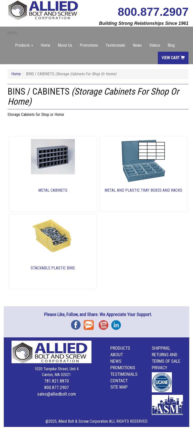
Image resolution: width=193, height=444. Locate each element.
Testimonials (115, 45)
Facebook (77, 323)
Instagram (118, 323)
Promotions (89, 45)
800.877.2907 (153, 11)
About (116, 354)
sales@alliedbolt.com (56, 394)
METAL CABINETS (52, 190)
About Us (65, 45)
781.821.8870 (56, 381)
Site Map (119, 387)
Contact (119, 380)
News (137, 45)
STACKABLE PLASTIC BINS (53, 268)
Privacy (159, 367)
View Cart (173, 57)
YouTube (105, 323)
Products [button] (24, 45)
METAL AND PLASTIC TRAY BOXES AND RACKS (143, 190)
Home (45, 45)
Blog (171, 45)
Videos (154, 45)
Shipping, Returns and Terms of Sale (166, 354)
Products (120, 348)
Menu (13, 32)
